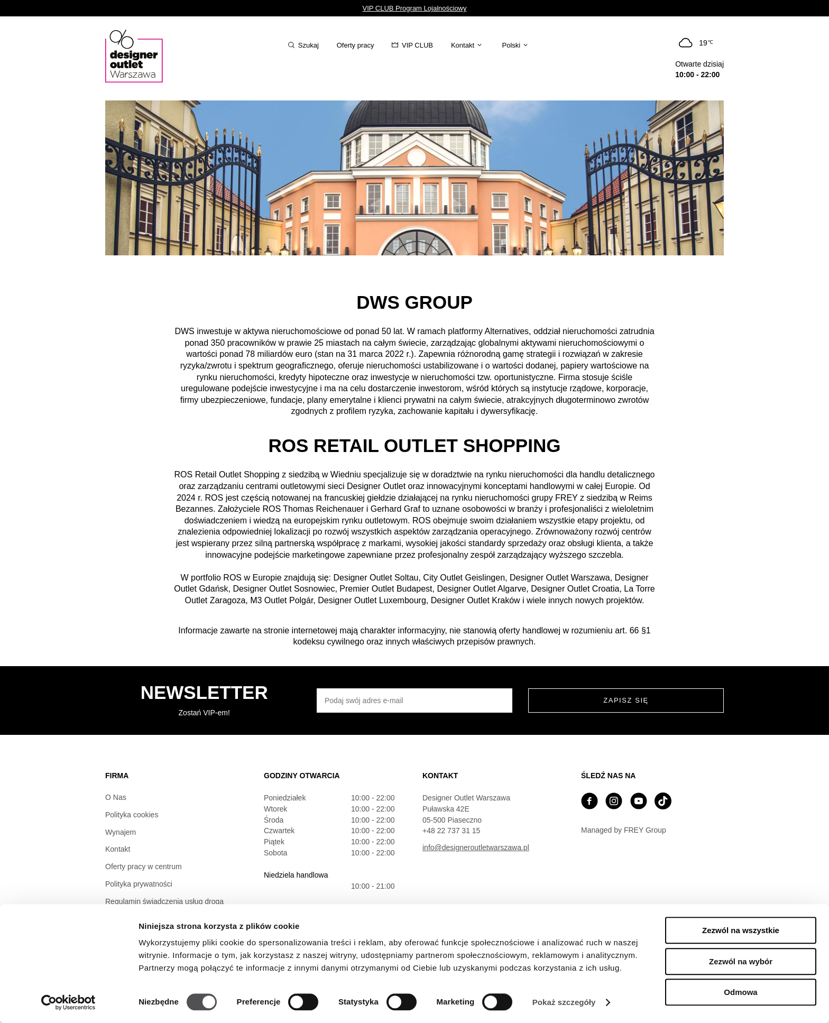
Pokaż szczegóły (564, 1002)
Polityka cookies (131, 814)
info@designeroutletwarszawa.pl (475, 847)
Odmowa (740, 992)
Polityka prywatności (138, 884)
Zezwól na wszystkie (740, 930)
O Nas (115, 797)
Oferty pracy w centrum (143, 866)
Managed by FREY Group (623, 830)
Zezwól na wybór (740, 961)
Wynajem (120, 832)
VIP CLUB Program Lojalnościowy (414, 8)
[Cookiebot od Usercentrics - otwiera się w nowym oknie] (68, 1002)
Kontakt (117, 849)
